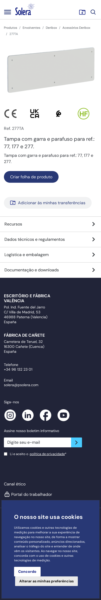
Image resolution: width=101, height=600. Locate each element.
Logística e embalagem (50, 255)
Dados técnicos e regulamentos (50, 239)
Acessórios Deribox (76, 28)
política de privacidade (47, 454)
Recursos (50, 224)
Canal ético (15, 484)
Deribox (51, 28)
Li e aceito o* (38, 454)
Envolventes (31, 28)
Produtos (10, 28)
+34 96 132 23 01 (18, 369)
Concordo (27, 571)
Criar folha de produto (31, 177)
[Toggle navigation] (7, 12)
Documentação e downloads (50, 270)
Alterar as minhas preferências (46, 581)
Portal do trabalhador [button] (28, 494)
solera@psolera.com (21, 385)
